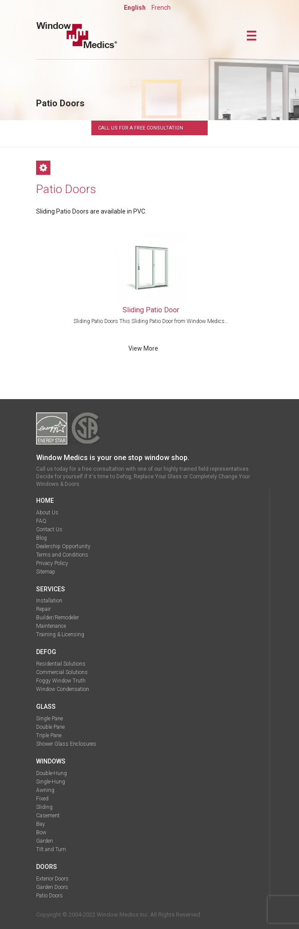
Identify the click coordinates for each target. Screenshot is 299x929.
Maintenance (51, 626)
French (161, 7)
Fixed (42, 799)
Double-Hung (51, 773)
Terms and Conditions (62, 555)
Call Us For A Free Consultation (140, 128)
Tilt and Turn (51, 849)
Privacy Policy (52, 563)
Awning (45, 790)
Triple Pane (48, 735)
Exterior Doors (52, 879)
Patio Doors (49, 896)
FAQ (41, 521)
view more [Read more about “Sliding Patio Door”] (143, 348)
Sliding (44, 807)
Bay (40, 824)
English (135, 7)
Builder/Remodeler (57, 617)
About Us (47, 512)
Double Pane (50, 727)
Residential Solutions (61, 664)
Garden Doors (52, 887)
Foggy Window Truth (61, 681)
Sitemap (45, 572)
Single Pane (49, 718)
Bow (41, 832)
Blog (41, 538)
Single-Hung (50, 782)
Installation (49, 601)
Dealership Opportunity (63, 546)
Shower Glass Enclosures (66, 744)
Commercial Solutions (62, 672)
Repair (43, 609)
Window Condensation (62, 689)
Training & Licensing (60, 634)
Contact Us (49, 529)
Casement (48, 815)
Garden (44, 841)
